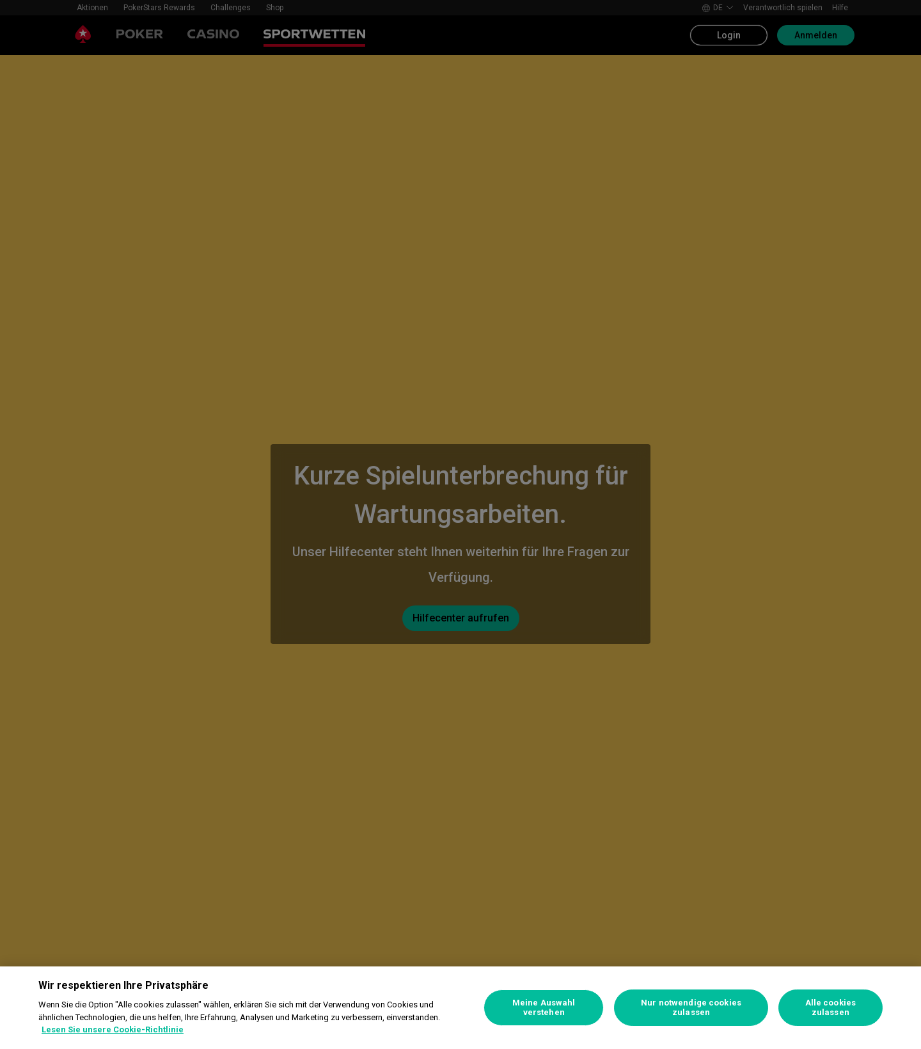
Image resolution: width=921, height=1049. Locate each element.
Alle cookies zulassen (830, 1008)
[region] (460, 1007)
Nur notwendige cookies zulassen (691, 1008)
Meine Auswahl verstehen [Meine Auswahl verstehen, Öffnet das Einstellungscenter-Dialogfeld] (544, 1008)
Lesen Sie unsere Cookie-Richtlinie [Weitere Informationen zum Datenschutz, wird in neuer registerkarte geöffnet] (113, 1029)
